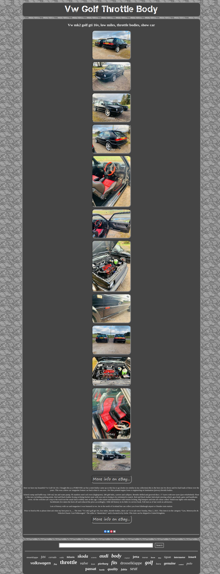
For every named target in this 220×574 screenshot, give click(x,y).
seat (133, 568)
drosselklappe (131, 563)
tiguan (167, 557)
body (116, 556)
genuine (170, 563)
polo (189, 563)
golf (149, 562)
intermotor (179, 557)
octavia (93, 557)
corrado (53, 557)
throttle (68, 562)
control (181, 564)
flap (55, 564)
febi (43, 557)
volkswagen (40, 563)
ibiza (159, 558)
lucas (153, 557)
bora (158, 563)
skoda (83, 556)
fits (114, 562)
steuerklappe (32, 557)
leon (93, 564)
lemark (192, 557)
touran (145, 557)
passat (90, 568)
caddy (61, 557)
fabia (124, 569)
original (127, 558)
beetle (102, 570)
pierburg (103, 563)
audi (104, 556)
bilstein (71, 557)
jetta (136, 557)
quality (113, 569)
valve (84, 563)
